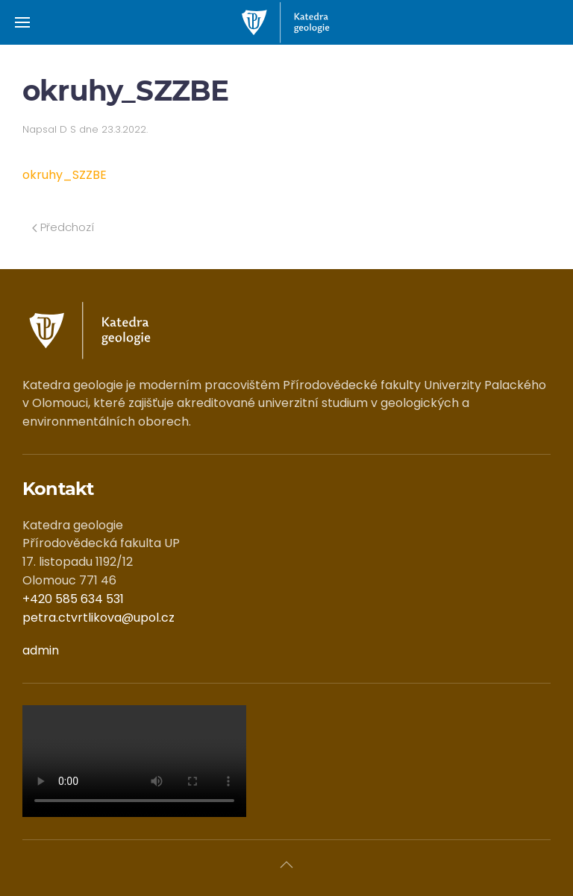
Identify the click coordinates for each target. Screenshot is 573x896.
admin (40, 650)
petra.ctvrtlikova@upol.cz (98, 617)
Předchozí (63, 227)
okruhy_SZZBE (64, 174)
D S (68, 129)
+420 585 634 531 (73, 599)
